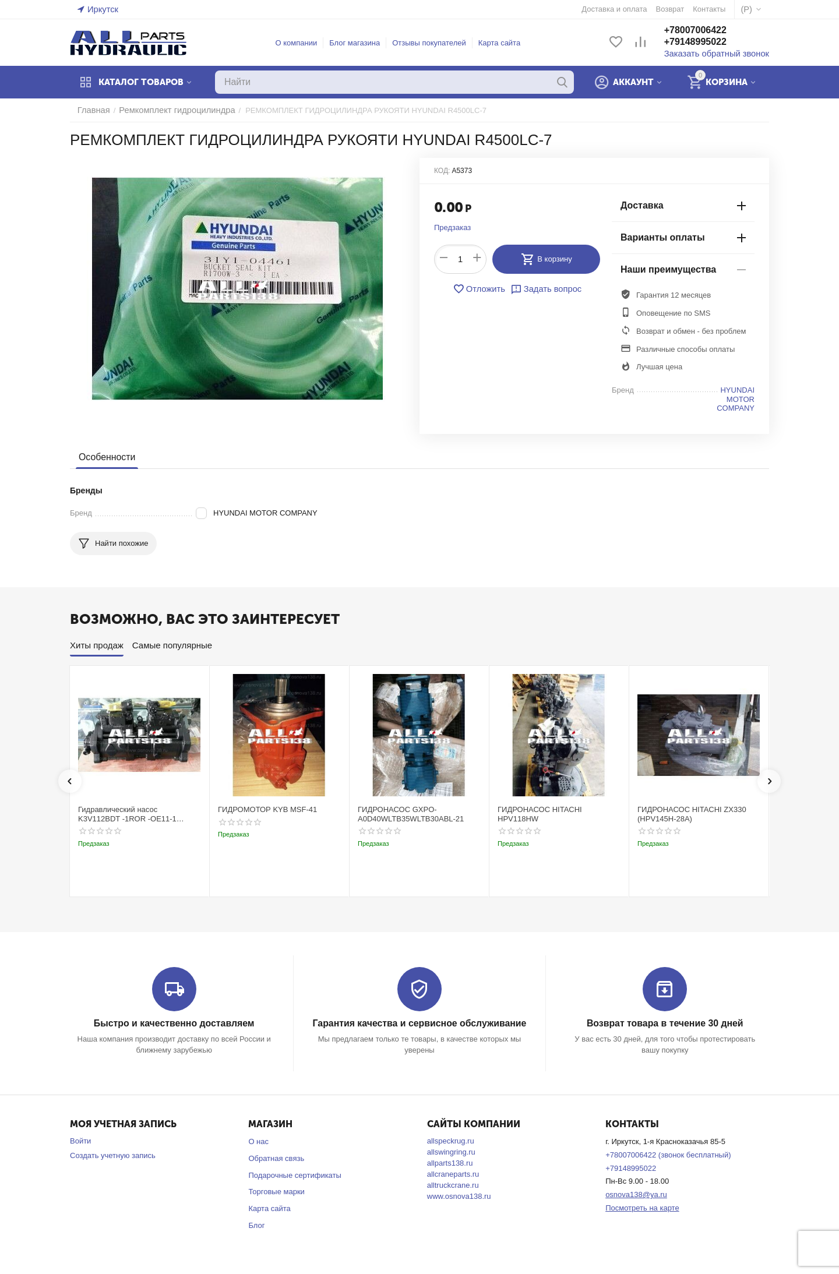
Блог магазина (361, 42)
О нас (258, 1141)
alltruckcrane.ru (453, 1184)
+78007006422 (707, 31)
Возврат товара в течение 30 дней (665, 1023)
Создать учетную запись (113, 1155)
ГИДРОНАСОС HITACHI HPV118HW (540, 814)
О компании (302, 42)
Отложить (482, 289)
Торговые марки (276, 1191)
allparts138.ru (450, 1162)
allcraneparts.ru (453, 1173)
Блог (256, 1224)
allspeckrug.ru (450, 1140)
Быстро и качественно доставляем (174, 1023)
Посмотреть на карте (642, 1207)
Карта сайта (505, 42)
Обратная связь (276, 1157)
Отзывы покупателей (436, 42)
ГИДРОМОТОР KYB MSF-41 (267, 809)
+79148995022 (707, 43)
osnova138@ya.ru (636, 1194)
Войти (80, 1140)
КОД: (442, 171)
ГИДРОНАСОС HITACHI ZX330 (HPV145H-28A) (691, 814)
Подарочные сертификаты (294, 1174)
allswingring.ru (451, 1151)
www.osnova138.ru (459, 1195)
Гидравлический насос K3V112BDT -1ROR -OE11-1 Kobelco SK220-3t (127, 814)
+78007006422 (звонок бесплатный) (668, 1154)
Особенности (105, 457)
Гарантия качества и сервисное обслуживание (419, 1023)
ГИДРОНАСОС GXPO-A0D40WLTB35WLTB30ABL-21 (411, 814)
